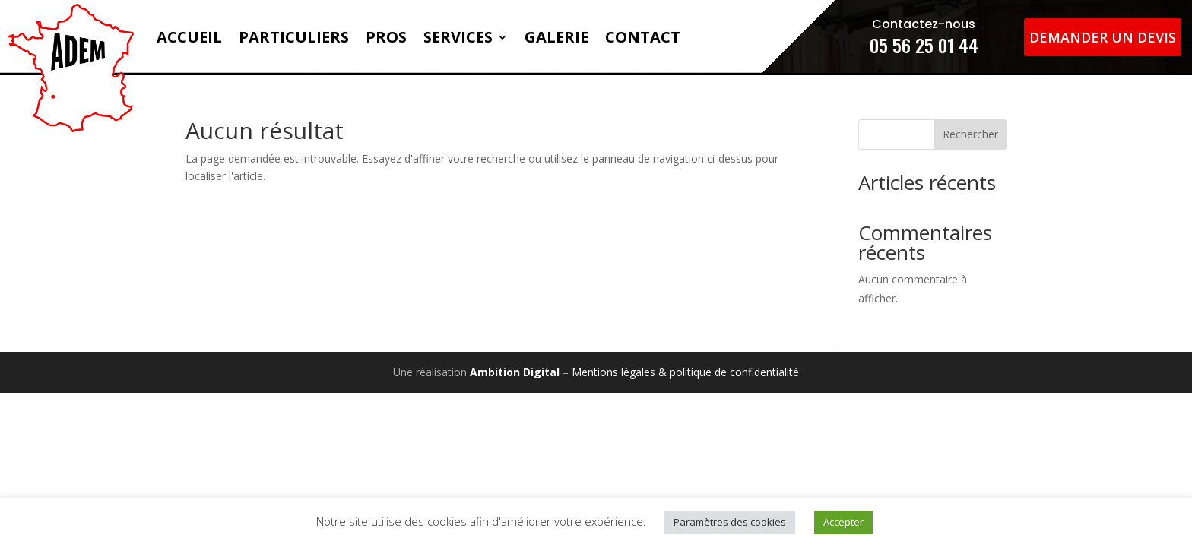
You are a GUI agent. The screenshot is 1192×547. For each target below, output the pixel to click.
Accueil (189, 37)
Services (458, 37)
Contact (642, 37)
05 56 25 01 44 (924, 44)
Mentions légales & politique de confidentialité (685, 372)
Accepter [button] (843, 522)
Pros (386, 37)
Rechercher (970, 134)
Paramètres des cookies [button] (730, 522)
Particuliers (294, 37)
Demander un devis (1102, 37)
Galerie (556, 37)
